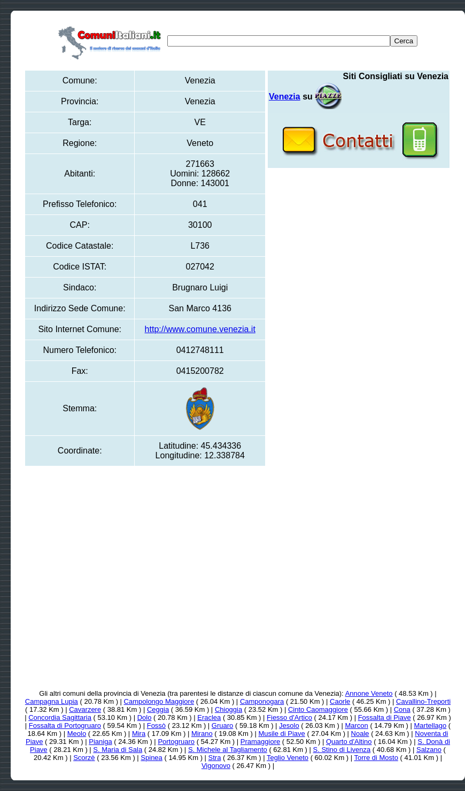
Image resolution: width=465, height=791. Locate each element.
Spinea (151, 758)
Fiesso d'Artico (289, 717)
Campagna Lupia (51, 701)
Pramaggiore (260, 742)
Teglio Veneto (287, 758)
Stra (214, 758)
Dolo (144, 717)
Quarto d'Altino (349, 742)
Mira (138, 733)
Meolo (76, 733)
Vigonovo (215, 766)
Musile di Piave (281, 733)
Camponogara (262, 701)
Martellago (430, 725)
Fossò (156, 725)
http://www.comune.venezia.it (200, 329)
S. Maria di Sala (117, 750)
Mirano (202, 733)
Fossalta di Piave (384, 717)
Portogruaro (176, 742)
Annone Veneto (369, 693)
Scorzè (84, 758)
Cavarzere (85, 709)
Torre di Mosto (376, 758)
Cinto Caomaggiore (318, 709)
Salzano (428, 750)
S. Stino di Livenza (342, 750)
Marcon (356, 725)
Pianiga (100, 742)
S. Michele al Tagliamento (227, 750)
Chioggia (228, 709)
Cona (402, 709)
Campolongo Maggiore (159, 701)
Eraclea (209, 717)
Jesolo (289, 725)
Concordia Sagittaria (59, 717)
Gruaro (222, 725)
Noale (360, 733)
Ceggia (158, 709)
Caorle (340, 701)
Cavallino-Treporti (423, 701)
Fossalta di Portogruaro (65, 725)
